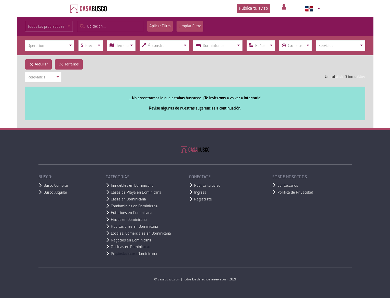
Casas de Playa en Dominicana (136, 193)
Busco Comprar (56, 186)
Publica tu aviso (253, 8)
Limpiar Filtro (190, 26)
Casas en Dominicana (128, 199)
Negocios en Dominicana (131, 240)
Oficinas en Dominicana (130, 247)
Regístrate (203, 199)
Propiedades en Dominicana (134, 254)
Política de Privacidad (295, 193)
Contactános (287, 186)
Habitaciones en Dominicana (134, 227)
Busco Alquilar (55, 193)
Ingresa (200, 193)
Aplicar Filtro (160, 26)
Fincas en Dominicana (129, 220)
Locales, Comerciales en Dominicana (141, 234)
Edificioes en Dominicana (131, 213)
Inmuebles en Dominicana (132, 186)
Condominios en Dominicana (134, 206)
